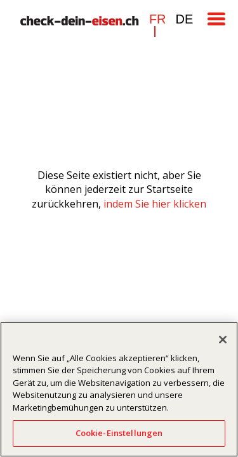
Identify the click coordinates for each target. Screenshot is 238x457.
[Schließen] (223, 340)
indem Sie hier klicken (154, 204)
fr (157, 19)
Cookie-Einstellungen (119, 433)
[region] (119, 389)
